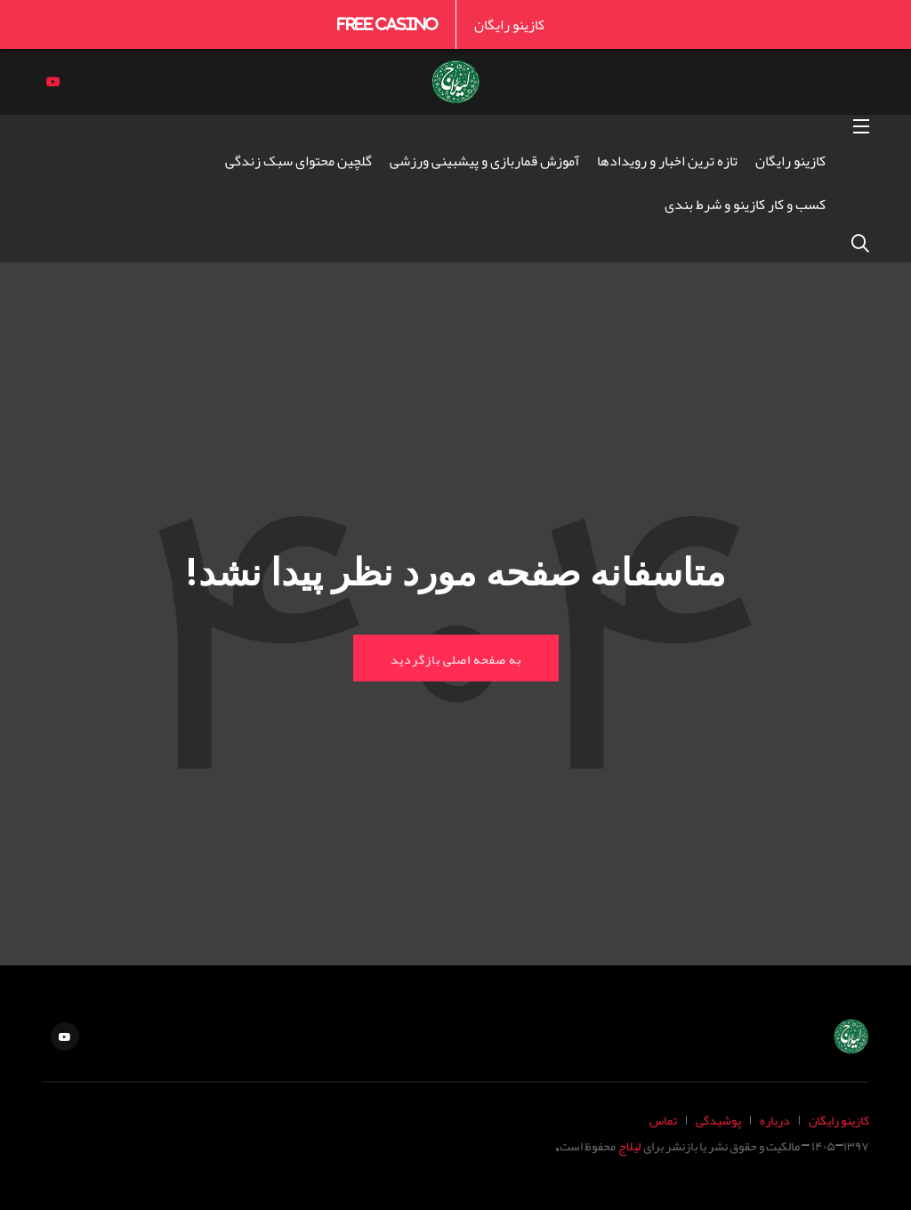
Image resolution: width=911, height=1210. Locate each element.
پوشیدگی (718, 1119)
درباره (775, 1119)
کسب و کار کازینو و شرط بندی (745, 204)
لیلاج (629, 1145)
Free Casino (387, 24)
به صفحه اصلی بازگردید (456, 658)
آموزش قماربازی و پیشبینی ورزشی (484, 160)
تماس (663, 1119)
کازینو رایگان (509, 24)
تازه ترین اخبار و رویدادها (667, 160)
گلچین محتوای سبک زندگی (298, 160)
